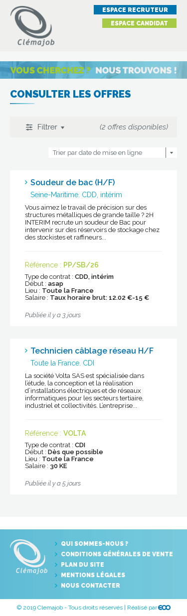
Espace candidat (139, 23)
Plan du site (82, 564)
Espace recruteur (135, 9)
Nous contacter (90, 585)
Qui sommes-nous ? (94, 543)
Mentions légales (93, 575)
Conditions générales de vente (117, 554)
